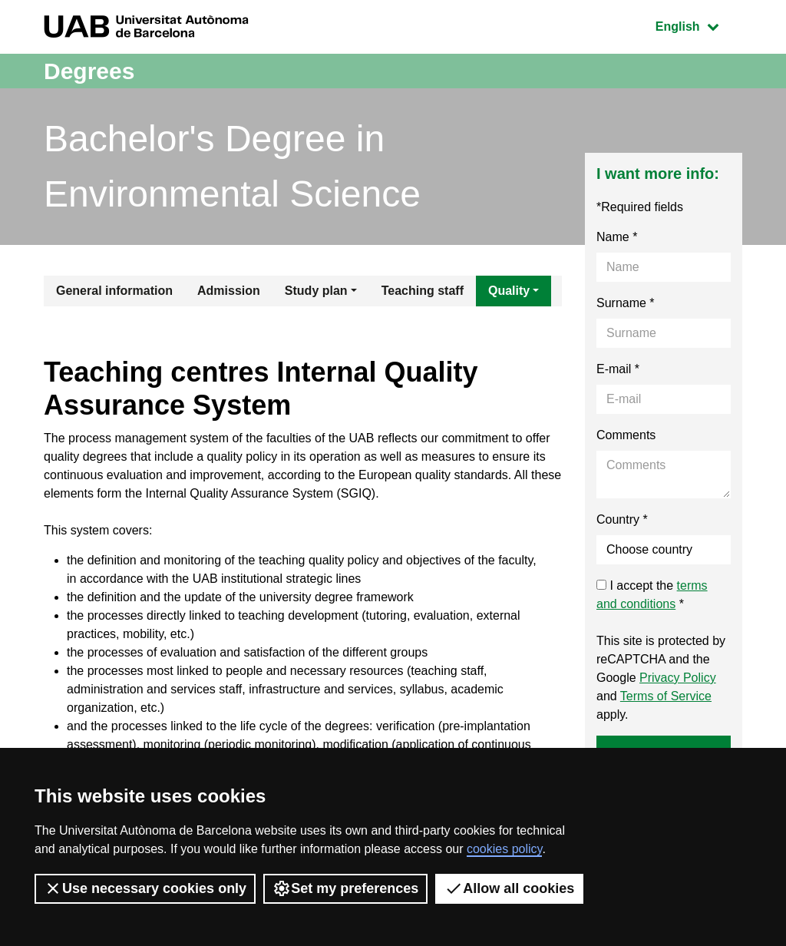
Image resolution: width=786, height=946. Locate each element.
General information (114, 290)
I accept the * (652, 594)
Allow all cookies (509, 888)
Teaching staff (422, 290)
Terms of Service (666, 696)
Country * (622, 519)
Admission (228, 290)
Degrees (89, 71)
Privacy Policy (677, 677)
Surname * (625, 302)
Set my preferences (345, 888)
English (698, 25)
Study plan (316, 290)
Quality (509, 290)
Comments (626, 435)
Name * (616, 236)
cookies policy (504, 848)
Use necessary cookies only (145, 888)
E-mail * (617, 368)
